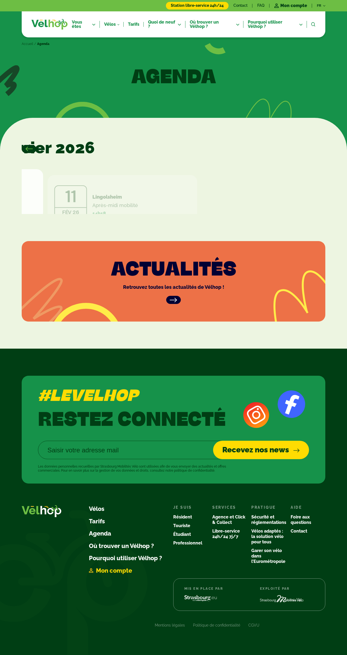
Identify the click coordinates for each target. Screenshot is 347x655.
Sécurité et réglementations (268, 519)
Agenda (100, 533)
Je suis (182, 507)
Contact (240, 5)
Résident (182, 517)
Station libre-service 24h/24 (197, 5)
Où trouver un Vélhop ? (121, 545)
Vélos (96, 508)
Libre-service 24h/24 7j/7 (226, 533)
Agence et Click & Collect (228, 519)
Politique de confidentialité (216, 625)
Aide (296, 507)
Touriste (181, 525)
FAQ (261, 5)
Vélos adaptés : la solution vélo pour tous (267, 536)
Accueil (27, 44)
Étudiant (182, 534)
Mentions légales (170, 625)
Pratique (263, 507)
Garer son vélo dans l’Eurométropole (268, 556)
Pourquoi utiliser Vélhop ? (125, 558)
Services (224, 507)
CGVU (253, 625)
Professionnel (187, 543)
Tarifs (97, 521)
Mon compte (114, 570)
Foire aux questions (301, 519)
